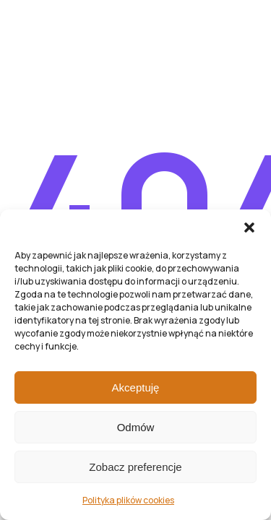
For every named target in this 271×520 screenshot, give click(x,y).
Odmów (136, 427)
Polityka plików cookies (128, 500)
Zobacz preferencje (135, 467)
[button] (249, 227)
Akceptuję (136, 387)
